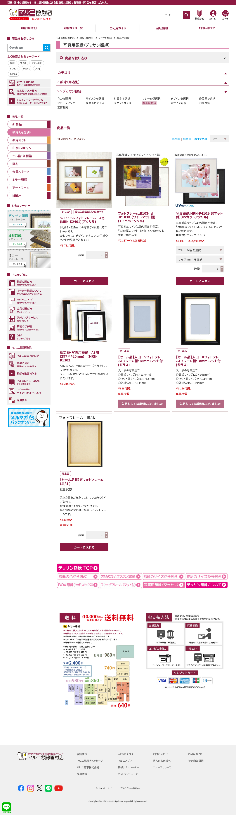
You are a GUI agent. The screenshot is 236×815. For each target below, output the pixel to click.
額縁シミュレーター (129, 767)
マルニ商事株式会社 (89, 767)
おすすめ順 (200, 139)
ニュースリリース (162, 767)
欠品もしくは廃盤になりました (142, 403)
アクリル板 (37, 62)
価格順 (176, 139)
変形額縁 (62, 107)
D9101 (26, 68)
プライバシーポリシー (130, 788)
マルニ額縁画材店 (66, 38)
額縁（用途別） (29, 28)
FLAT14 (14, 68)
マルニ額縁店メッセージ (91, 760)
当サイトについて (104, 788)
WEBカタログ (126, 754)
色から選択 (64, 98)
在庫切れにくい (95, 103)
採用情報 (82, 774)
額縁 (12, 62)
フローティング (66, 103)
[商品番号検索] (186, 15)
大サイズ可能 (178, 103)
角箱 (37, 68)
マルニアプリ (125, 760)
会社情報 (162, 28)
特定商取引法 (196, 760)
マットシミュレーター (130, 774)
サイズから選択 (95, 98)
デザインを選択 (180, 98)
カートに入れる (84, 281)
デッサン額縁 (108, 38)
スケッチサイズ (122, 103)
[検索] (28, 48)
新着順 (187, 139)
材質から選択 (122, 98)
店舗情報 (82, 754)
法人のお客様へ (162, 760)
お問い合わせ (206, 28)
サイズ (23, 62)
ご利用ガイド (118, 28)
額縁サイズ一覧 (74, 28)
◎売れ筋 (204, 103)
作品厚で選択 (207, 98)
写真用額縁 (149, 103)
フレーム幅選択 (151, 98)
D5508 (13, 74)
